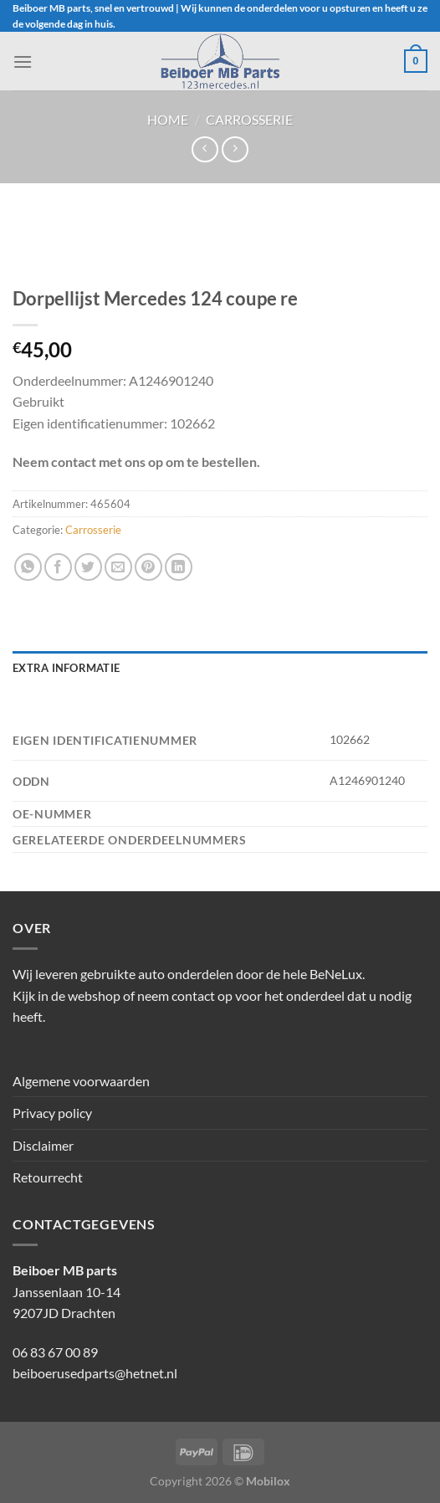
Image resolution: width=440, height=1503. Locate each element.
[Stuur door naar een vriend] (118, 567)
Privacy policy (52, 1113)
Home (167, 119)
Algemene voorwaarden (81, 1081)
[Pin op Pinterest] (148, 567)
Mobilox (268, 1481)
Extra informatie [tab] (66, 668)
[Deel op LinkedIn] (178, 567)
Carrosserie (249, 119)
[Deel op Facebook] (58, 567)
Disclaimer (43, 1145)
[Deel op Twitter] (88, 567)
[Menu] (23, 61)
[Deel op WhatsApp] (28, 567)
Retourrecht (48, 1177)
